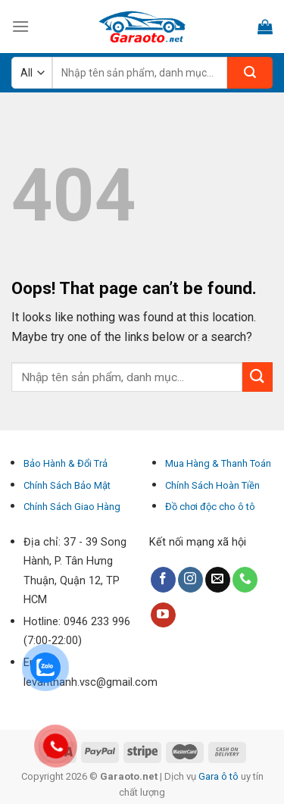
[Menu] (20, 26)
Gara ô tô (219, 776)
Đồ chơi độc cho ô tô (210, 506)
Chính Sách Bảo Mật (67, 485)
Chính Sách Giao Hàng (71, 506)
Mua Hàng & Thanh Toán (218, 463)
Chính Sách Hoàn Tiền (212, 485)
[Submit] (257, 377)
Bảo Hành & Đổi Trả (65, 463)
